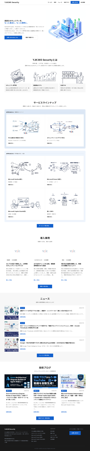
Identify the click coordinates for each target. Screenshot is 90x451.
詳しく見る (9, 280)
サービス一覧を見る (44, 225)
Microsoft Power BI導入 (37, 437)
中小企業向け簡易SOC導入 (38, 431)
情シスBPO (34, 441)
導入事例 (52, 431)
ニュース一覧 (53, 435)
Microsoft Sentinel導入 (37, 435)
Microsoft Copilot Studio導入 (38, 439)
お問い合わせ (75, 2)
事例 (55, 2)
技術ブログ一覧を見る (44, 418)
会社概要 (83, 2)
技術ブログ (66, 2)
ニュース (60, 2)
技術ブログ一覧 (53, 437)
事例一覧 (52, 433)
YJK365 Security (11, 2)
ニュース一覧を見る (44, 355)
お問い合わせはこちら (12, 37)
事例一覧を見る (44, 286)
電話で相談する (30, 37)
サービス (50, 2)
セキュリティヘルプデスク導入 (38, 433)
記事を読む (23, 317)
